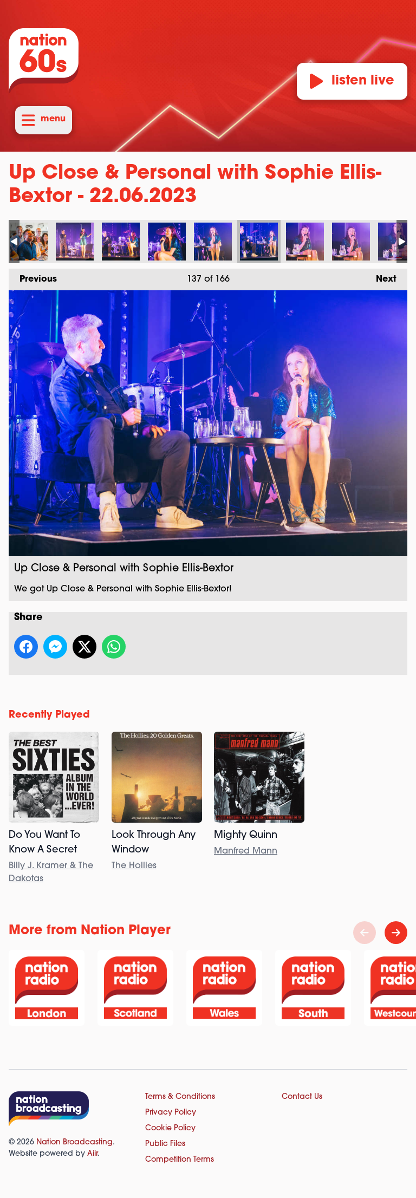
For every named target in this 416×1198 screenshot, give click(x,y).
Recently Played (49, 715)
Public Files (165, 1144)
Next (380, 276)
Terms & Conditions (180, 1097)
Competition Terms (179, 1160)
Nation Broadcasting (74, 1142)
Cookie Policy (170, 1128)
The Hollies (134, 866)
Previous (33, 276)
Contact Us (302, 1097)
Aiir (92, 1154)
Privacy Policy (170, 1113)
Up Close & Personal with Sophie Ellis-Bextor (29, 242)
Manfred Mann (245, 851)
